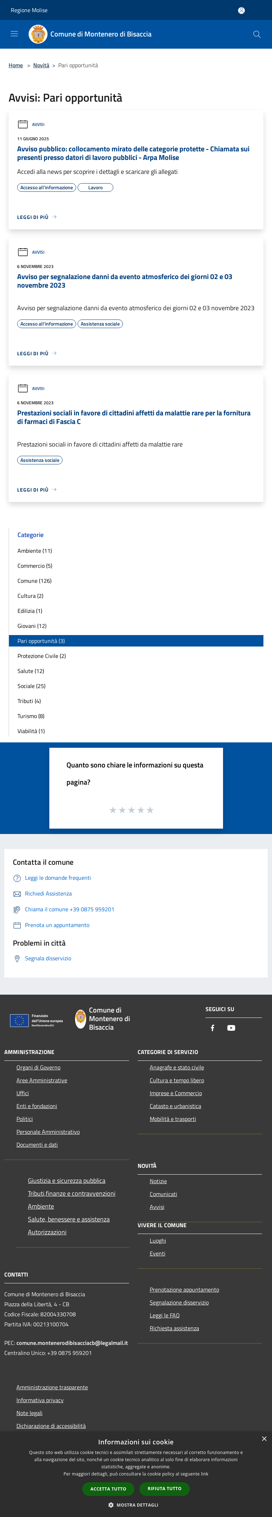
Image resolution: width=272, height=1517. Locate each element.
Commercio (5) (35, 565)
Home (16, 65)
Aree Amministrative (41, 1080)
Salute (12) (31, 671)
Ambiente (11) (35, 550)
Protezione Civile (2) (42, 656)
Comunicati (163, 1194)
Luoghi (158, 1240)
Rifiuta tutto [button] (165, 1489)
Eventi (157, 1253)
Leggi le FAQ (165, 1315)
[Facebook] (213, 1028)
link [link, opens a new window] (204, 1474)
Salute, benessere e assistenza (69, 1219)
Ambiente (41, 1206)
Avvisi (30, 124)
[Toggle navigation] (14, 33)
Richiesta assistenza (174, 1328)
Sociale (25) (31, 686)
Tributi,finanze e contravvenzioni (71, 1193)
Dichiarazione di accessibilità (51, 1425)
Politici (24, 1118)
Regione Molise (29, 10)
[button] (136, 1504)
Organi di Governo (38, 1067)
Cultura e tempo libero (177, 1080)
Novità (41, 65)
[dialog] (136, 1474)
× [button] (264, 1439)
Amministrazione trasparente (52, 1387)
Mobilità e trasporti (173, 1118)
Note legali (29, 1413)
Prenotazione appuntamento (184, 1289)
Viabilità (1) (31, 731)
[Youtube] (231, 1028)
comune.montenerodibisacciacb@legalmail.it (72, 1342)
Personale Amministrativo (48, 1131)
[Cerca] (257, 34)
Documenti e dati (37, 1144)
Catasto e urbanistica (175, 1106)
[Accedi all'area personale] (241, 10)
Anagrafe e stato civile (177, 1067)
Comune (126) (34, 580)
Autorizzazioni (47, 1232)
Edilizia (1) (30, 610)
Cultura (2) (30, 595)
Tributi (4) (29, 701)
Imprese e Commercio (176, 1093)
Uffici (22, 1093)
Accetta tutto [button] (108, 1489)
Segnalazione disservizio (179, 1302)
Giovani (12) (32, 625)
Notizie (158, 1181)
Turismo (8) (31, 716)
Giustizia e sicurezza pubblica (66, 1180)
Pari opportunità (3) (41, 640)
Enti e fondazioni (36, 1106)
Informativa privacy (40, 1400)
